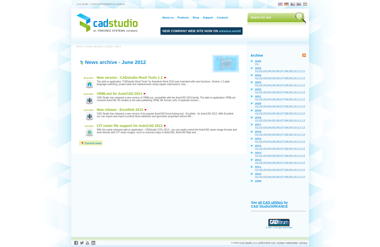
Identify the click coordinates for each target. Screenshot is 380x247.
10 (295, 71)
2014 (258, 145)
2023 (258, 82)
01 (256, 64)
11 (299, 71)
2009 (258, 181)
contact (280, 242)
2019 (258, 110)
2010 (258, 174)
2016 (258, 131)
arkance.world (230, 31)
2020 (258, 103)
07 (282, 71)
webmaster (292, 242)
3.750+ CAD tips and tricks (279, 226)
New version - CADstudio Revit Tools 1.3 (131, 77)
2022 (258, 89)
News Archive (95, 46)
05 (273, 71)
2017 (258, 124)
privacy (303, 242)
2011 (258, 166)
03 (265, 71)
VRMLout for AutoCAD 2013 (121, 94)
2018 (258, 117)
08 (286, 71)
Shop (195, 17)
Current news (91, 143)
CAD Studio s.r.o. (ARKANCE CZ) (257, 242)
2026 (258, 61)
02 (261, 71)
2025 (258, 68)
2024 (258, 75)
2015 (258, 138)
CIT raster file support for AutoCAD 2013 (131, 126)
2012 (109, 46)
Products (183, 17)
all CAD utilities (270, 202)
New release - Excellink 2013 (122, 110)
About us (168, 17)
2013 (258, 152)
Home (79, 46)
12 (303, 71)
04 (269, 71)
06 (117, 46)
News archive (101, 62)
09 (291, 71)
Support (208, 17)
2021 (258, 96)
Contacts (222, 17)
